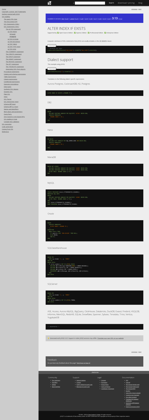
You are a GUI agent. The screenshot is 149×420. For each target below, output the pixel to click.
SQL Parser (7, 99)
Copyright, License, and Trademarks (14, 12)
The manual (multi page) (132, 386)
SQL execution (6, 124)
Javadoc (128, 391)
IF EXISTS (13, 37)
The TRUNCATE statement (15, 67)
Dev (63, 19)
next (139, 9)
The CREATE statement (14, 54)
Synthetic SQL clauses (11, 89)
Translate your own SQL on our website (110, 338)
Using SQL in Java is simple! (133, 393)
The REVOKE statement (14, 62)
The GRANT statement (13, 59)
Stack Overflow (56, 386)
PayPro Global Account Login (84, 384)
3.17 (95, 19)
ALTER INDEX (12, 32)
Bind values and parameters (13, 112)
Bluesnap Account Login (83, 386)
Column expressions (10, 79)
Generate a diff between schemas (132, 403)
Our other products (131, 397)
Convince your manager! (132, 395)
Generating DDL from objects (15, 69)
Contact (79, 382)
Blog (140, 2)
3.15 (104, 19)
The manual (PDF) (130, 389)
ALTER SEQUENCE (14, 42)
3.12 (120, 19)
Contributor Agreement (107, 389)
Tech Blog (54, 382)
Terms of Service (105, 386)
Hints (5, 97)
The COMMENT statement (15, 52)
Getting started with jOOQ (11, 14)
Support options (81, 380)
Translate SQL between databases (132, 400)
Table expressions (10, 77)
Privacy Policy (105, 384)
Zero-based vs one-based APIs (14, 117)
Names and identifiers (11, 109)
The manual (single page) (132, 384)
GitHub (54, 384)
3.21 (76, 19)
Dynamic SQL (8, 92)
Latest (72, 19)
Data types (7, 87)
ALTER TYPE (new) (14, 47)
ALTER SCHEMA (13, 39)
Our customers (56, 380)
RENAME (13, 34)
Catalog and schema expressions (15, 74)
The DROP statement (13, 57)
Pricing (126, 2)
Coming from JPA (7, 129)
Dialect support (60, 59)
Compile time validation (11, 122)
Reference (5, 132)
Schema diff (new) (10, 104)
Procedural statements (11, 72)
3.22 (66, 19)
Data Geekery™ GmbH (94, 414)
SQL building (6, 17)
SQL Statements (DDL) (11, 27)
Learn (111, 2)
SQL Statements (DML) (11, 24)
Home (4, 9)
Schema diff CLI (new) (11, 107)
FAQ (127, 380)
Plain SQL (7, 94)
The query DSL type (10, 19)
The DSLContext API (10, 22)
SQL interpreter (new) (11, 102)
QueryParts (8, 114)
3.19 (86, 19)
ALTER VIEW (12, 49)
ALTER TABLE (12, 44)
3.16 (99, 19)
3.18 (90, 19)
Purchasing (104, 382)
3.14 (108, 19)
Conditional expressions (12, 82)
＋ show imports (52, 45)
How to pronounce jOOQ (133, 406)
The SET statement (12, 64)
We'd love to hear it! (83, 363)
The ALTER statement (13, 29)
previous (134, 9)
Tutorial (128, 382)
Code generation (7, 127)
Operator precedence (11, 84)
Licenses (103, 380)
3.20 (81, 19)
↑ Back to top (95, 372)
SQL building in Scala (10, 119)
